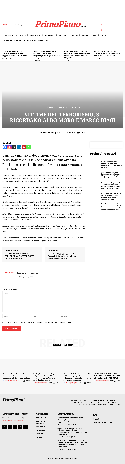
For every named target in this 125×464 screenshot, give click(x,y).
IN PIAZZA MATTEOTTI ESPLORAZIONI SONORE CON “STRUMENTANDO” (19, 256)
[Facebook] (5, 147)
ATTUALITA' (61, 449)
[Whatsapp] (28, 147)
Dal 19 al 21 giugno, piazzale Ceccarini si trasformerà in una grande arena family (62, 256)
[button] (18, 24)
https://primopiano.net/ (27, 277)
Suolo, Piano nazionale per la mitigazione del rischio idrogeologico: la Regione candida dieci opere (46, 54)
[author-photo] (10, 381)
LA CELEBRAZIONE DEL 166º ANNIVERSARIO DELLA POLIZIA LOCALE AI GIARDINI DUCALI (107, 53)
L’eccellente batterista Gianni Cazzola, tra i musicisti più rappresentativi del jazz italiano (14, 53)
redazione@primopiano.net (13, 420)
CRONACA (50, 108)
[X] (14, 147)
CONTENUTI (61, 437)
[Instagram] (9, 147)
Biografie (61, 424)
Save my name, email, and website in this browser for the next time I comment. (38, 322)
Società (75, 108)
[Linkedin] (19, 147)
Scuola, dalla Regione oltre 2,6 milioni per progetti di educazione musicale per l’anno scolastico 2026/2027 (77, 54)
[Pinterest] (24, 147)
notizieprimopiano (51, 132)
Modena (63, 108)
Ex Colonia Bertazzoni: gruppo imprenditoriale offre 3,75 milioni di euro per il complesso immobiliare (111, 206)
